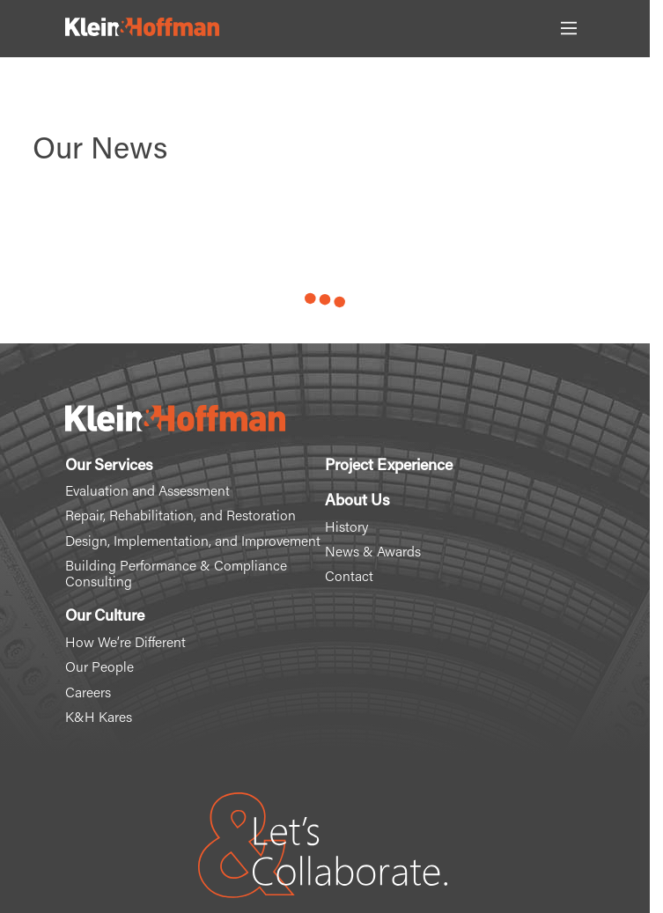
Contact (349, 578)
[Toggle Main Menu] (569, 28)
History (346, 528)
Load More (325, 304)
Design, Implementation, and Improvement (192, 542)
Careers (88, 694)
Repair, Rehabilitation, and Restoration (180, 517)
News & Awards (373, 553)
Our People (99, 668)
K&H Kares (98, 718)
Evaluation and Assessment (147, 492)
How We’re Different (125, 644)
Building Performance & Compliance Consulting (176, 575)
